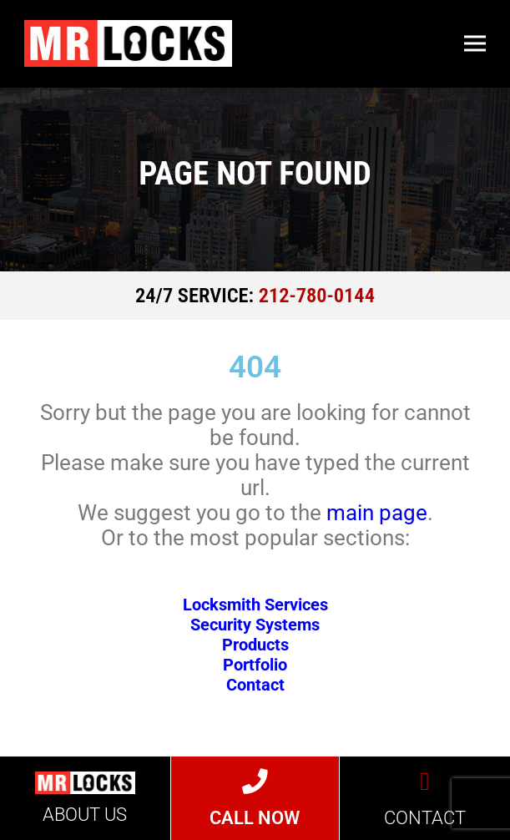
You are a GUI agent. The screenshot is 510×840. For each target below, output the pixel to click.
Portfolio (255, 665)
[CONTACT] (425, 782)
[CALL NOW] (255, 782)
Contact (255, 685)
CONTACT (425, 817)
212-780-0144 (317, 295)
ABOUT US (85, 814)
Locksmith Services (255, 605)
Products (255, 645)
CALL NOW (255, 817)
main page (376, 512)
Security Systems (255, 625)
